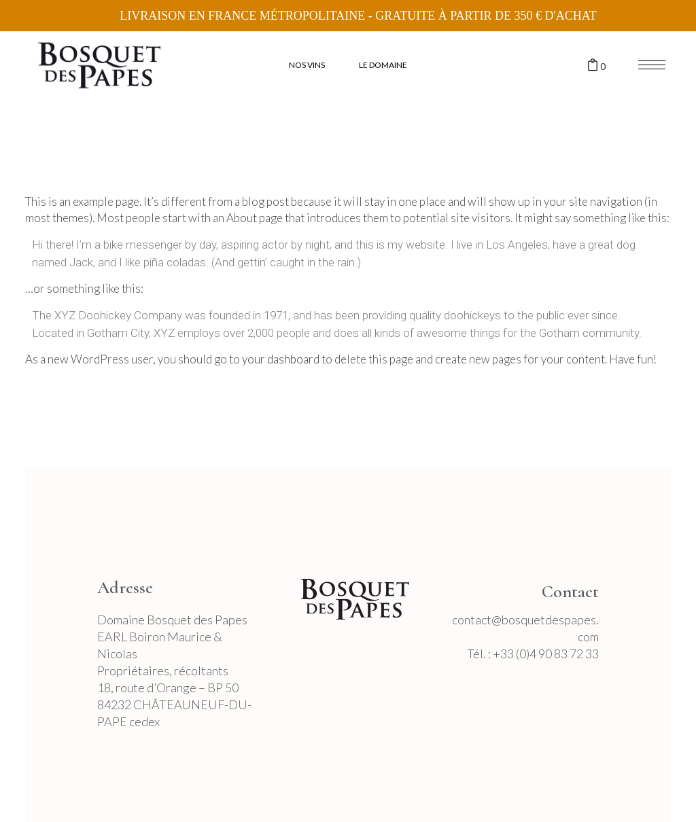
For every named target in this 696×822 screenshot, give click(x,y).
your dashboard (280, 359)
